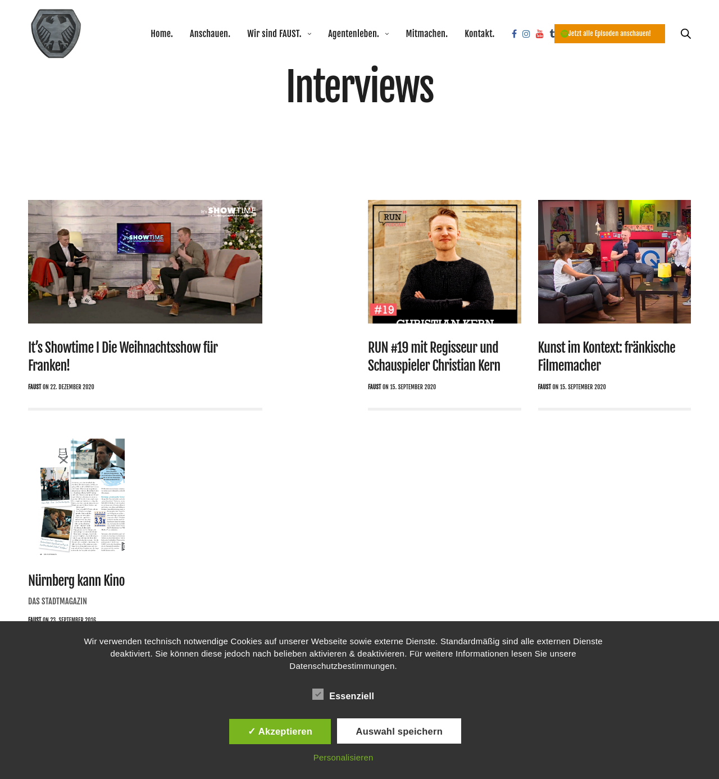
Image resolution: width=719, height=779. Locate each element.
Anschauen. (210, 33)
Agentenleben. (353, 33)
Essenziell (343, 694)
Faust (34, 387)
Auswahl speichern (399, 731)
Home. (162, 33)
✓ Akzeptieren (280, 731)
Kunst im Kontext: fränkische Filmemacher (607, 356)
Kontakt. (479, 33)
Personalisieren (343, 757)
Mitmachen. (427, 33)
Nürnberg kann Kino (76, 580)
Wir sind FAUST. (274, 33)
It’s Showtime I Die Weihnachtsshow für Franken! (123, 356)
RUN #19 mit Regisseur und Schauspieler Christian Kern (434, 356)
